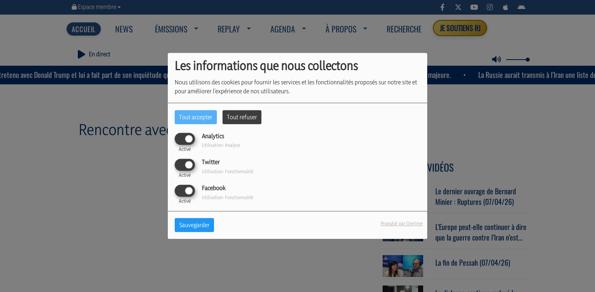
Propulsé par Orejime (402, 224)
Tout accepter (195, 117)
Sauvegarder (194, 225)
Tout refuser (242, 117)
